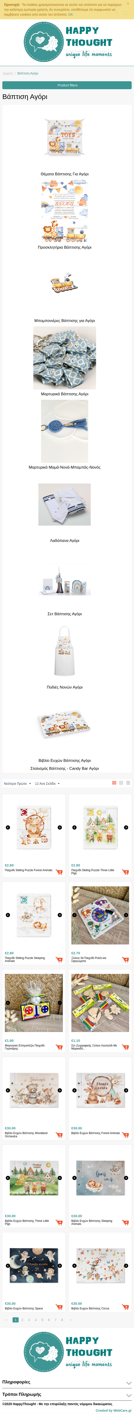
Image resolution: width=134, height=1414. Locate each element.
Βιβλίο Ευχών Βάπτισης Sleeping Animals (91, 1223)
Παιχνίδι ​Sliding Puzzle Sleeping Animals (25, 960)
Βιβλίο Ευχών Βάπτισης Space (24, 1308)
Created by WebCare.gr (114, 1411)
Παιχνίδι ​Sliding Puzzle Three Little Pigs (92, 872)
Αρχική (8, 73)
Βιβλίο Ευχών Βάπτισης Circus (90, 1308)
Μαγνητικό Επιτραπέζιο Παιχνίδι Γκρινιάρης (24, 1047)
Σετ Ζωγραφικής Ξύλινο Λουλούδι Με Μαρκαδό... (94, 1047)
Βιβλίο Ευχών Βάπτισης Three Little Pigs (27, 1223)
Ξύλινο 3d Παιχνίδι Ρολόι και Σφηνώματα (88, 960)
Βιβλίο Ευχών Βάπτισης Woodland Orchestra (26, 1135)
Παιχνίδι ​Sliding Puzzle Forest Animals (28, 870)
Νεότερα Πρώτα (17, 783)
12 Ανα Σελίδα (47, 783)
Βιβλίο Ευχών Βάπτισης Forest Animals (95, 1133)
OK (70, 14)
